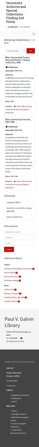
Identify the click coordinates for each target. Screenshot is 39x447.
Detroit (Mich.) (9, 272)
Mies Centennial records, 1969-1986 (18, 120)
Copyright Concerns (19, 414)
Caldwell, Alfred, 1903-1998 (14, 297)
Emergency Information (20, 395)
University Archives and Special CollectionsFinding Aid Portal (16, 12)
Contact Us (11, 386)
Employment (16, 398)
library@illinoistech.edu (15, 341)
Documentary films (11, 276)
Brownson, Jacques (11, 293)
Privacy (14, 411)
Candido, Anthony (11, 301)
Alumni (14, 401)
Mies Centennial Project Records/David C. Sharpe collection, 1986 (17, 60)
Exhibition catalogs (11, 280)
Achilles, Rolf (9, 289)
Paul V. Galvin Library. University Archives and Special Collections (18, 109)
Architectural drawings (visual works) (18, 268)
